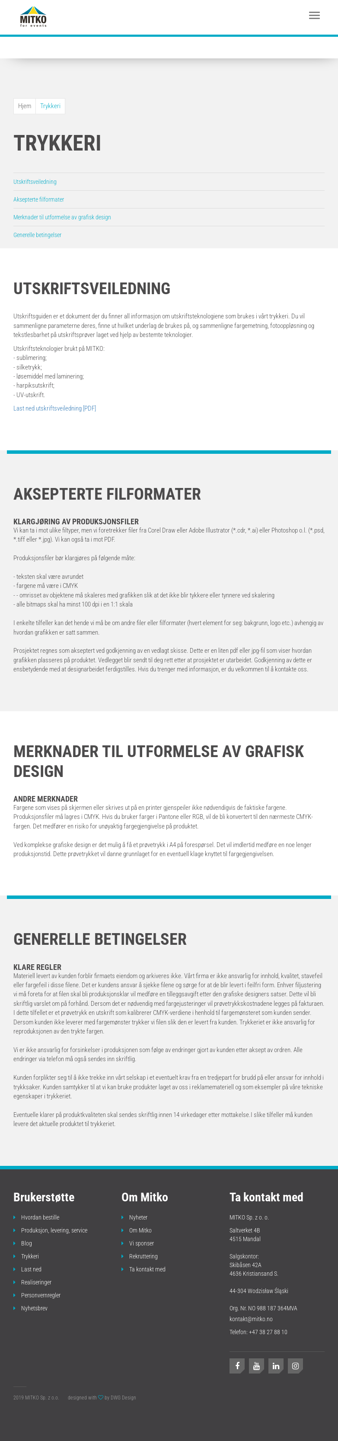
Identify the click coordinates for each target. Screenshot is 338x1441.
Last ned (27, 1269)
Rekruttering (139, 1256)
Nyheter (134, 1217)
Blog (22, 1243)
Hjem (24, 106)
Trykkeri (50, 106)
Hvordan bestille (36, 1217)
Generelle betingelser (37, 234)
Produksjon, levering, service (50, 1230)
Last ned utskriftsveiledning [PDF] (54, 408)
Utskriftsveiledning (35, 181)
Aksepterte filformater (38, 199)
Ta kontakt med (143, 1269)
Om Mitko (136, 1230)
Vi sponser (137, 1243)
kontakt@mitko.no (251, 1319)
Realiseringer (32, 1282)
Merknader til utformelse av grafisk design (62, 217)
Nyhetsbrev (30, 1308)
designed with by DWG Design (102, 1398)
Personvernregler (37, 1295)
